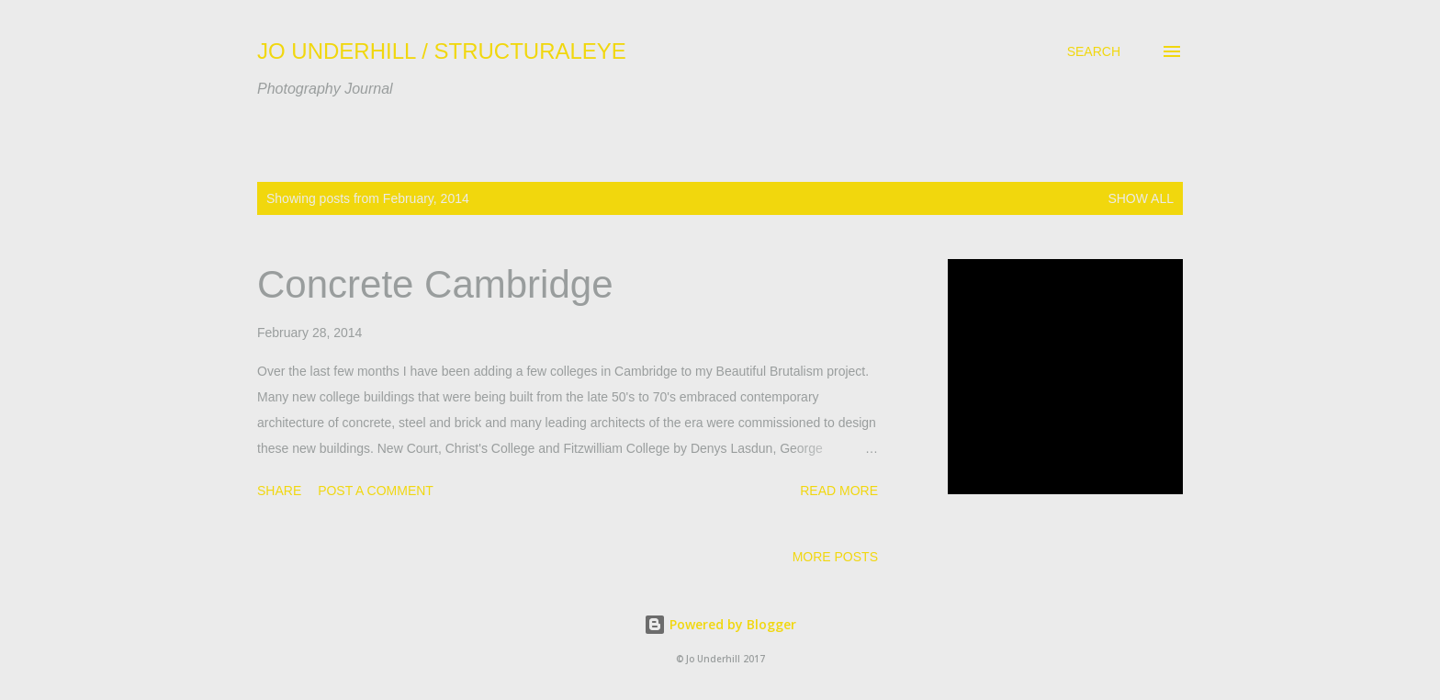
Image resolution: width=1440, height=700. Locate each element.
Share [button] (279, 490)
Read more (839, 490)
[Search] (1093, 51)
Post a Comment (375, 490)
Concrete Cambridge (435, 284)
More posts (835, 556)
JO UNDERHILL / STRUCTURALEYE (441, 51)
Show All (1141, 198)
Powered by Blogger (720, 624)
